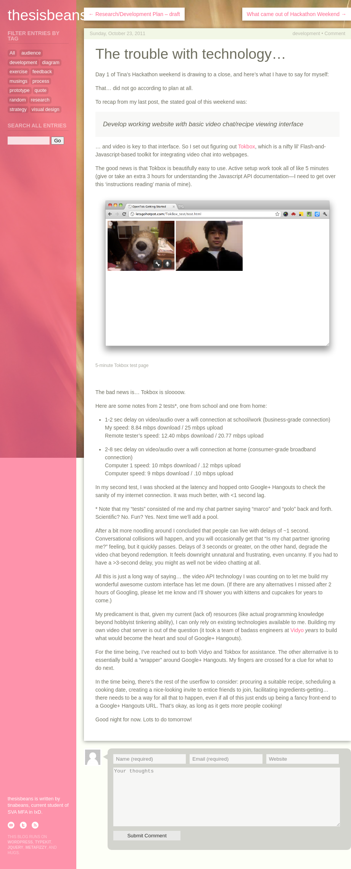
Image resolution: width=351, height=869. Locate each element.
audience (31, 53)
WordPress (20, 842)
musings (18, 81)
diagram (51, 62)
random (18, 100)
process (40, 81)
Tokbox (246, 146)
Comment (334, 33)
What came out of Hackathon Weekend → (296, 14)
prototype (20, 90)
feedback (42, 71)
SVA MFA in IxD (24, 812)
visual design (46, 109)
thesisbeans (47, 15)
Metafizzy (36, 847)
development (306, 33)
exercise (18, 71)
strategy (18, 109)
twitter (23, 825)
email (11, 825)
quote (41, 90)
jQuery (15, 847)
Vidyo (297, 630)
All (12, 53)
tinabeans (18, 805)
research (40, 100)
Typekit (43, 842)
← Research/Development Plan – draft (134, 14)
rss (35, 825)
